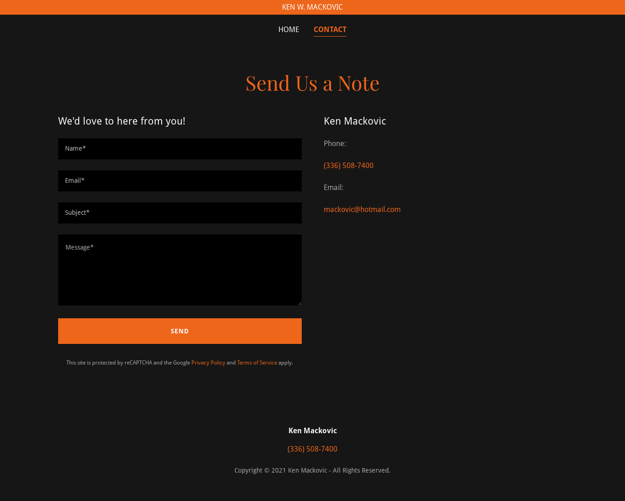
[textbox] (180, 148)
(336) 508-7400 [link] (349, 165)
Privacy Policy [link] (208, 362)
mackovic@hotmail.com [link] (362, 209)
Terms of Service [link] (257, 362)
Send (180, 331)
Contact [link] (330, 29)
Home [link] (288, 29)
